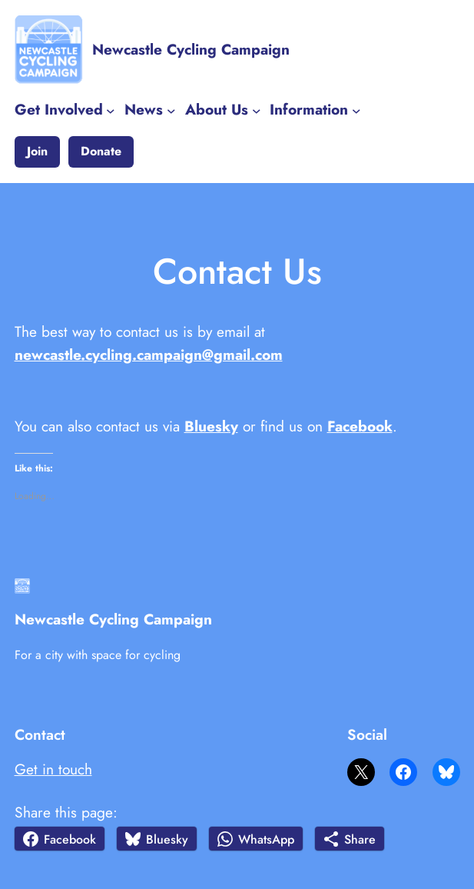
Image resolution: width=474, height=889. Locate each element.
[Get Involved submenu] (110, 110)
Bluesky (211, 426)
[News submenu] (171, 110)
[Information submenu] (356, 110)
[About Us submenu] (256, 110)
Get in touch (53, 769)
